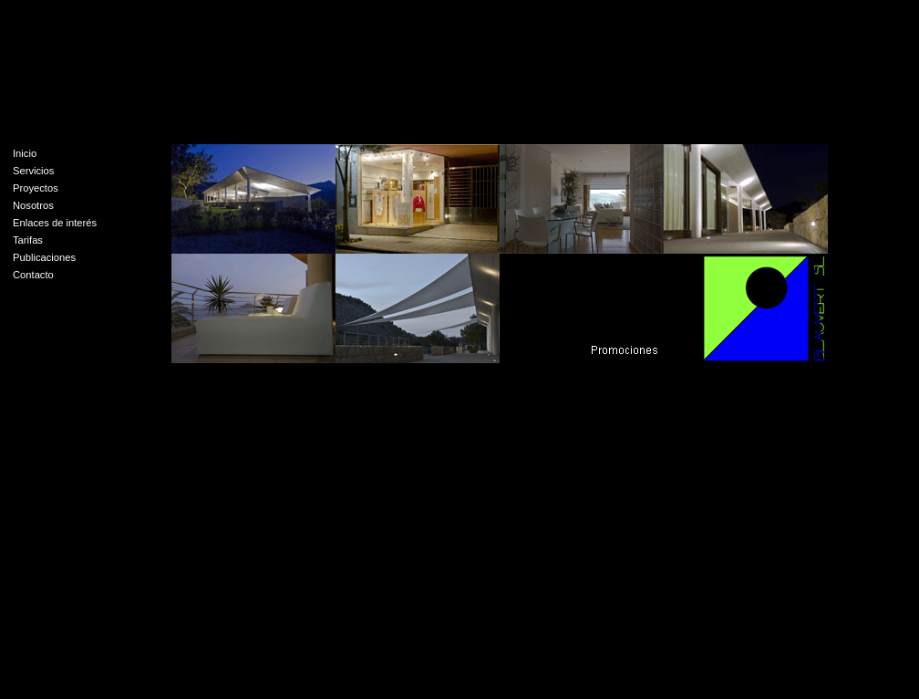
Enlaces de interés (55, 222)
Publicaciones (44, 257)
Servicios (33, 170)
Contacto (33, 274)
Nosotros (33, 205)
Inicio (24, 153)
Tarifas (28, 240)
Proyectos (35, 188)
